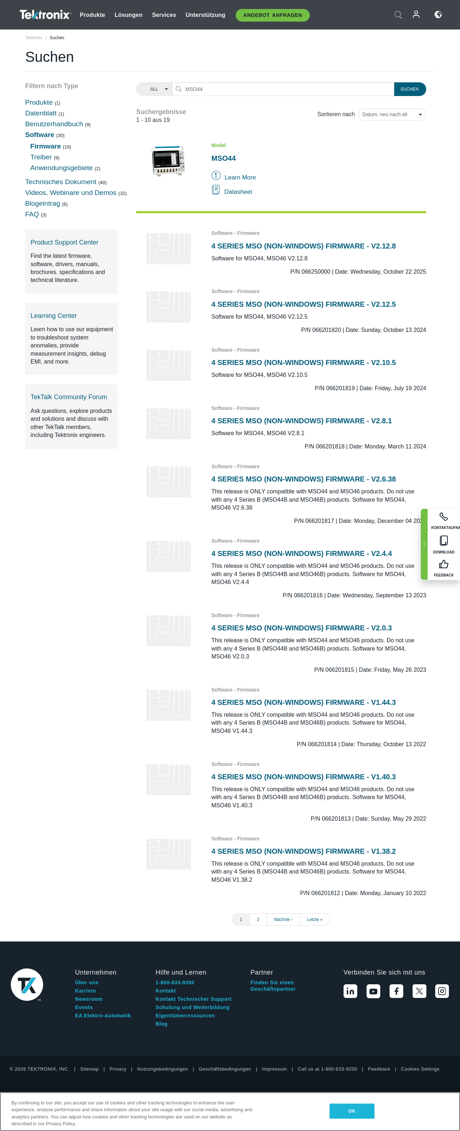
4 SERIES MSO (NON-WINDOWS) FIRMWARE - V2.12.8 (303, 246)
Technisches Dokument (61, 182)
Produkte (92, 15)
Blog (162, 1024)
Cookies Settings (420, 1069)
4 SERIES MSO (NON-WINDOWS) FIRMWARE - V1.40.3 (303, 777)
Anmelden (416, 14)
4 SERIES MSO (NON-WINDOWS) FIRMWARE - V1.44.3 (303, 702)
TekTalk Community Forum (69, 397)
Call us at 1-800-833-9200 (327, 1069)
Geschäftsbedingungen (225, 1069)
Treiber (42, 157)
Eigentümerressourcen (185, 1015)
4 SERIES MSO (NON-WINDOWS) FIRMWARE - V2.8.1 (301, 421)
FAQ (33, 214)
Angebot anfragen (272, 15)
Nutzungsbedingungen (162, 1069)
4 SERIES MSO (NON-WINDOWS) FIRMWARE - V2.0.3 (301, 628)
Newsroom (88, 999)
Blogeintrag (43, 203)
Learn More (240, 177)
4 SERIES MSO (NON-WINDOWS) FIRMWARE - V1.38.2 (303, 851)
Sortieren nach (336, 114)
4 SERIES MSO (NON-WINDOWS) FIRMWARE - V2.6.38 (303, 479)
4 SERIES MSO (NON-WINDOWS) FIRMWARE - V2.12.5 (303, 304)
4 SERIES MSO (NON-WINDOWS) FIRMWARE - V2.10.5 (303, 362)
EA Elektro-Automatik (103, 1015)
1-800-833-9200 (175, 982)
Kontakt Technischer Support (193, 999)
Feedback (379, 1069)
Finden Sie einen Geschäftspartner (273, 986)
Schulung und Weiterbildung (193, 1007)
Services (164, 15)
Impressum (274, 1069)
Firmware (46, 146)
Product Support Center (64, 242)
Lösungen (129, 15)
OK (351, 1111)
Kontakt (166, 991)
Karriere (85, 991)
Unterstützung (206, 15)
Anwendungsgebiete (62, 168)
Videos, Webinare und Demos (72, 192)
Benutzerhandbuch (55, 124)
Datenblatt (42, 113)
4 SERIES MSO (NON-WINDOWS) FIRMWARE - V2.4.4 (301, 553)
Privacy (118, 1069)
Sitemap (89, 1069)
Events (84, 1007)
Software (40, 134)
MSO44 (223, 158)
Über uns (86, 982)
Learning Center (54, 315)
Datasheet (238, 191)
